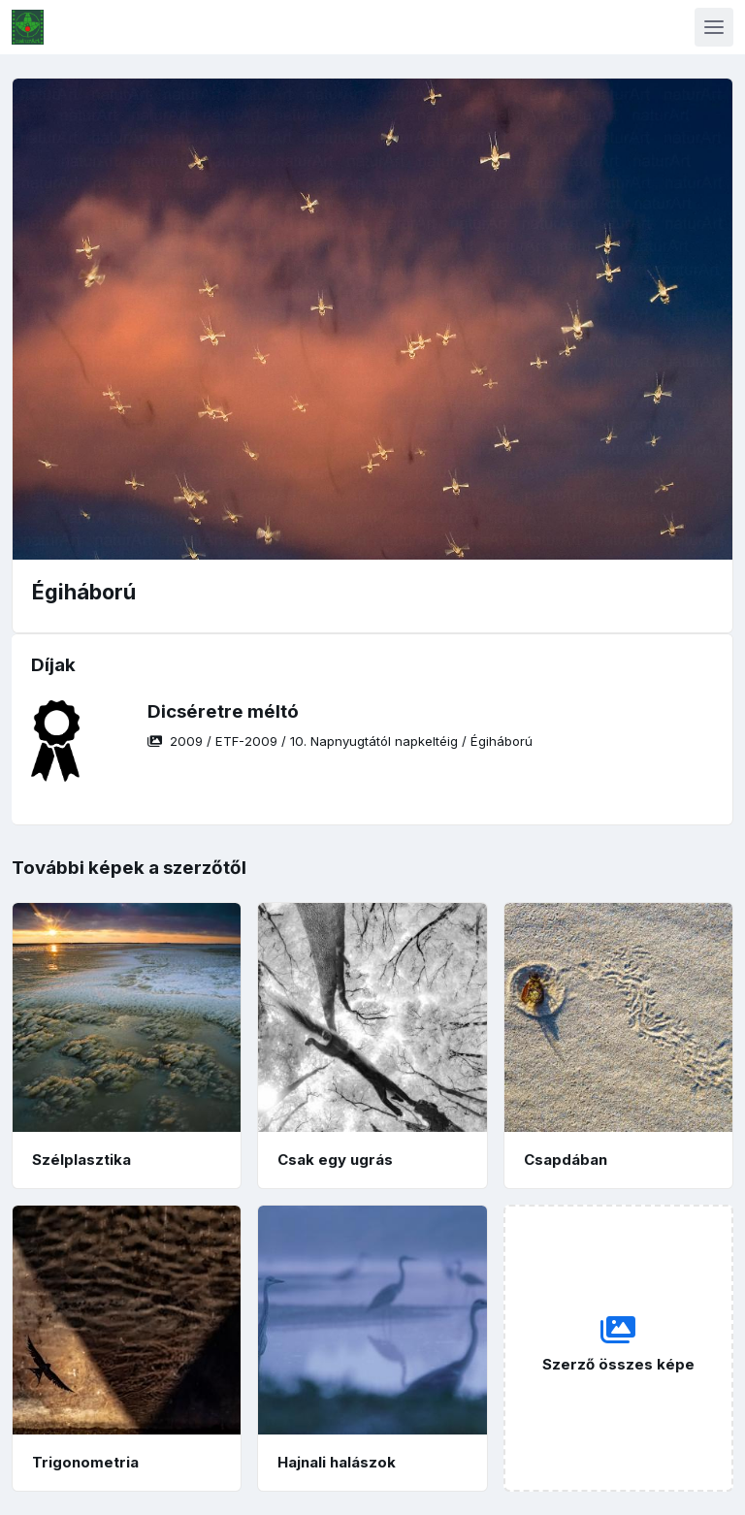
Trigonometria (85, 1462)
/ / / (340, 741)
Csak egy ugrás (335, 1159)
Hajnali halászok (336, 1462)
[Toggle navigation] (714, 27)
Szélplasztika (81, 1159)
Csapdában (565, 1159)
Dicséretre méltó (223, 711)
